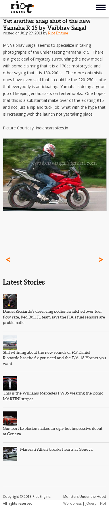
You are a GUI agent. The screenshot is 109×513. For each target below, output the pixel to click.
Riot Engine (58, 33)
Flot (103, 503)
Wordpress (72, 503)
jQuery (90, 503)
